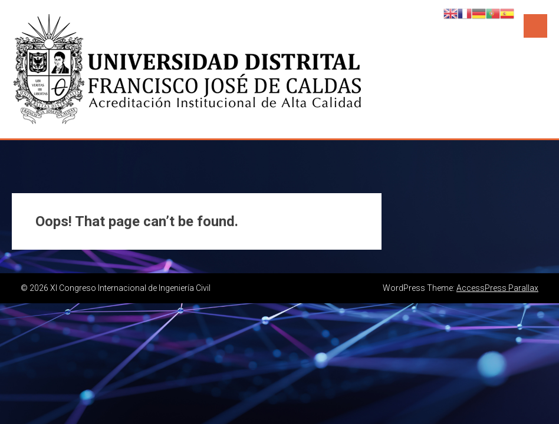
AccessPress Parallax (497, 288)
